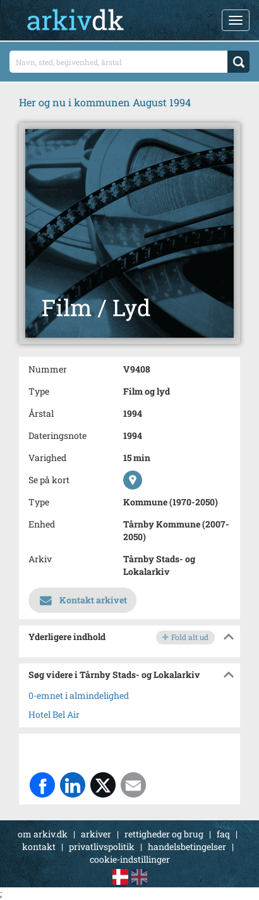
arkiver (96, 834)
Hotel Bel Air (54, 714)
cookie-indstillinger (130, 859)
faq (223, 834)
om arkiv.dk (43, 834)
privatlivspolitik (102, 847)
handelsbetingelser (187, 847)
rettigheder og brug (163, 834)
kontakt (39, 847)
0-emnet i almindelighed (78, 695)
